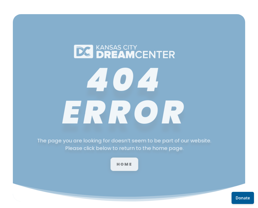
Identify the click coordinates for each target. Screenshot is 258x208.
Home (119, 159)
